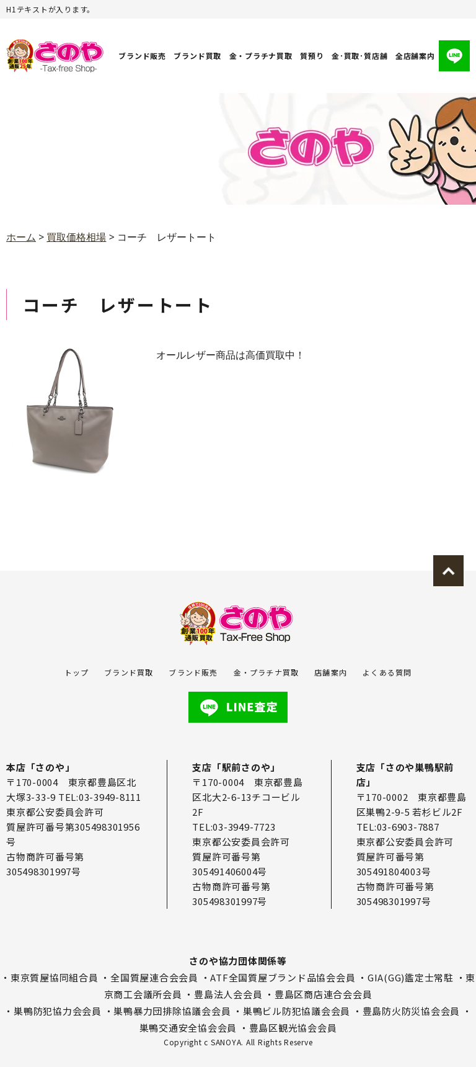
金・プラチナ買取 (261, 55)
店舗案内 (330, 672)
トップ (76, 672)
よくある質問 (387, 672)
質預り (312, 55)
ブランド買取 (198, 55)
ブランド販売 (142, 55)
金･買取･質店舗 (359, 55)
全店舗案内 (415, 55)
